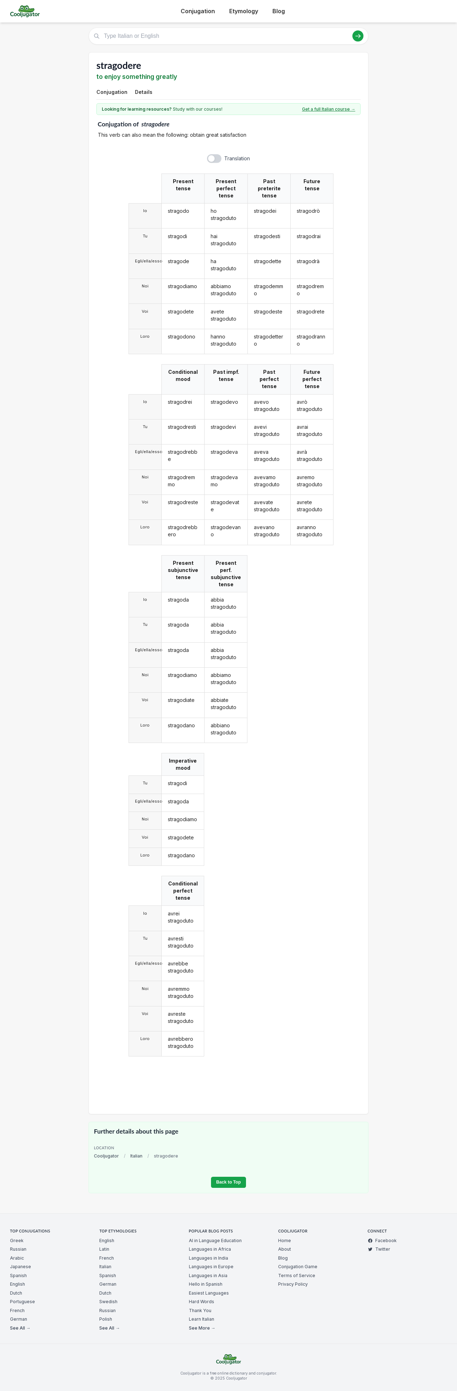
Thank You (200, 1310)
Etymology (243, 11)
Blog (278, 11)
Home (284, 1240)
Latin (104, 1249)
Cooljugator (106, 1156)
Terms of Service (296, 1275)
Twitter (379, 1249)
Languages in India (208, 1258)
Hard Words (201, 1301)
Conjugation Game (297, 1266)
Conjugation (198, 11)
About (284, 1249)
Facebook (382, 1240)
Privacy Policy (293, 1284)
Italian (136, 1156)
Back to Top (228, 1182)
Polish (105, 1319)
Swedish (108, 1301)
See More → (202, 1328)
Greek (17, 1240)
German (18, 1319)
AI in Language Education (215, 1240)
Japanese (20, 1266)
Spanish (18, 1275)
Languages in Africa (210, 1249)
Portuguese (22, 1301)
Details (143, 92)
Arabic (17, 1258)
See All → (20, 1328)
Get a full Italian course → (328, 109)
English (17, 1284)
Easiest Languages (209, 1293)
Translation (237, 158)
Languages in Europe (211, 1266)
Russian (18, 1249)
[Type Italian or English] (228, 36)
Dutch (16, 1293)
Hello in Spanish (205, 1284)
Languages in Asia (208, 1275)
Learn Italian (201, 1319)
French (17, 1310)
